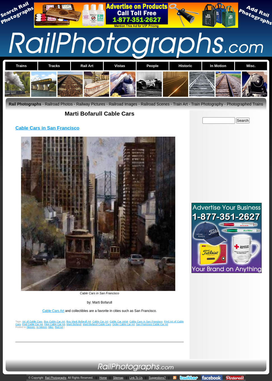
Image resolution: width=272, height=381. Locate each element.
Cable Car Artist (119, 321)
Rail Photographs (55, 377)
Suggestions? (157, 377)
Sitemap (118, 377)
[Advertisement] (227, 163)
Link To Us (136, 377)
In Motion (41, 327)
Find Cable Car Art (32, 324)
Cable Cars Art (53, 311)
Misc (51, 327)
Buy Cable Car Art (54, 321)
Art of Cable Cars (32, 321)
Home (103, 377)
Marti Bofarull (73, 324)
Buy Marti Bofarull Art (78, 321)
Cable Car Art (100, 321)
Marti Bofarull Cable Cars (97, 324)
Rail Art (59, 327)
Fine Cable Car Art (54, 324)
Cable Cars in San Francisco (47, 128)
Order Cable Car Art (123, 324)
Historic (31, 327)
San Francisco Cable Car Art (152, 324)
